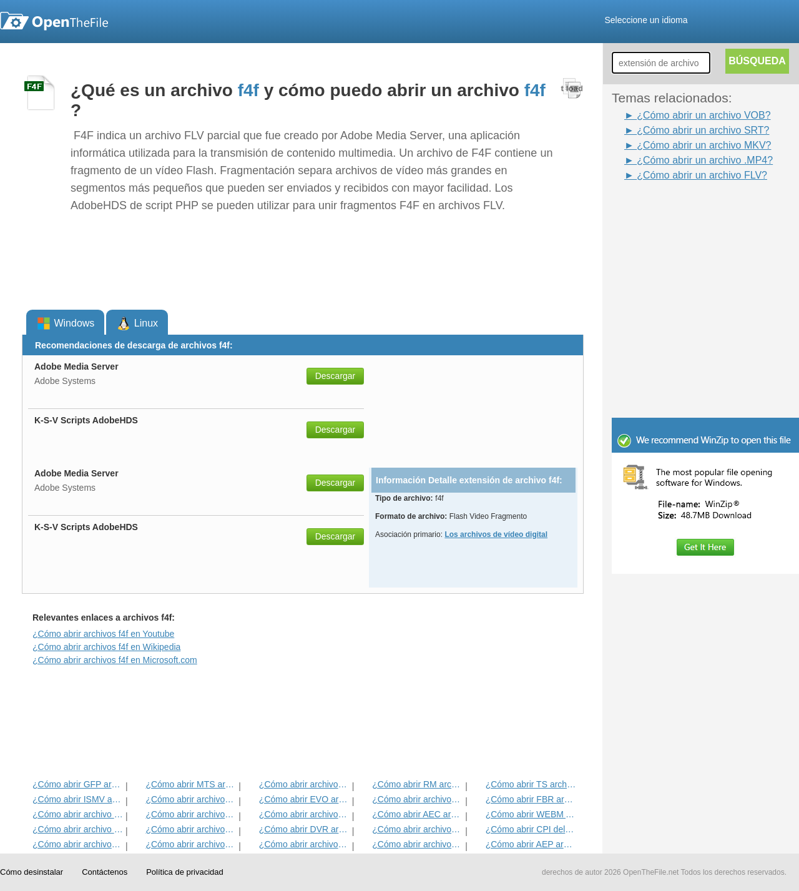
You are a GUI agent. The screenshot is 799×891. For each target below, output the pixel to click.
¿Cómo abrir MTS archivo (190, 784)
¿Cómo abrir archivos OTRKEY (417, 844)
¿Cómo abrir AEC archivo (417, 814)
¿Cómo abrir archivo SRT (77, 814)
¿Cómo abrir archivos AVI (417, 829)
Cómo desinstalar (31, 872)
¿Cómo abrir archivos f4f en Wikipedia (106, 647)
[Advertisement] (686, 211)
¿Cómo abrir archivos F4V (77, 844)
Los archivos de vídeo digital (495, 534)
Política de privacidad (184, 872)
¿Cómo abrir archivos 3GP (304, 814)
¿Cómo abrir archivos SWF (190, 814)
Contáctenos (104, 872)
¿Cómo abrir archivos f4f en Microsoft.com (114, 660)
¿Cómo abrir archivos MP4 (190, 799)
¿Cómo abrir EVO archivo (304, 799)
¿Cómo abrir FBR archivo (531, 799)
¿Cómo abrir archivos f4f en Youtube (103, 634)
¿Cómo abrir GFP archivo (77, 784)
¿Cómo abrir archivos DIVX (304, 844)
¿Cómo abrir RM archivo (417, 784)
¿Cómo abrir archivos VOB (417, 799)
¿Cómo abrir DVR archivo (304, 829)
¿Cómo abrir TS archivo (531, 784)
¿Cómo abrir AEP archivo (531, 844)
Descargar (335, 376)
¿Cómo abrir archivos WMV (190, 844)
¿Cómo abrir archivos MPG (304, 784)
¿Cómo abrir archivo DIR (77, 829)
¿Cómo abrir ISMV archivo (77, 799)
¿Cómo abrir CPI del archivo (531, 829)
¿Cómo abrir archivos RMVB (190, 829)
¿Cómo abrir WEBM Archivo (531, 814)
